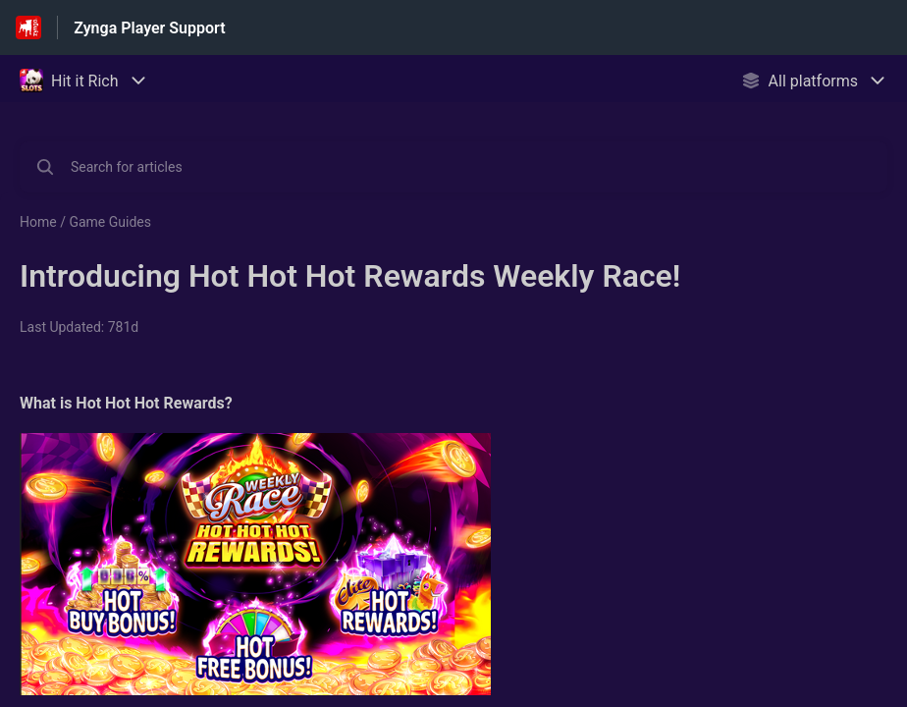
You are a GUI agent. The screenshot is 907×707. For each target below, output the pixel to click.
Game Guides (110, 222)
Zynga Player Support (149, 28)
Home (38, 222)
